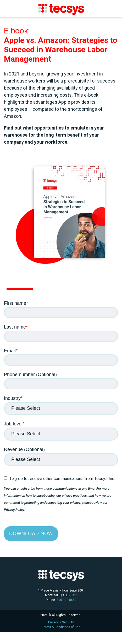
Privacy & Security (61, 622)
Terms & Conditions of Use (61, 627)
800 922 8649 (66, 600)
